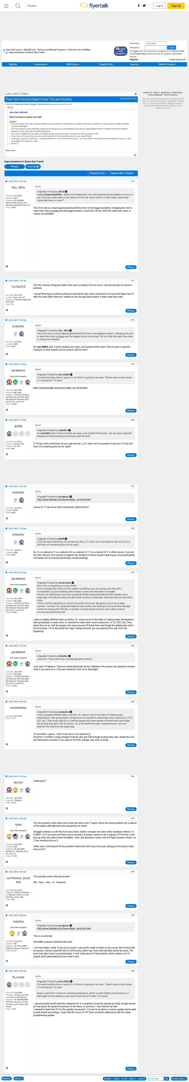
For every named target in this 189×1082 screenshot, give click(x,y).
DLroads (18, 977)
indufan (18, 921)
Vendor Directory (166, 64)
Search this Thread (121, 173)
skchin (18, 782)
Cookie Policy (176, 93)
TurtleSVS (18, 287)
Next (133, 1079)
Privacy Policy (140, 54)
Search (134, 64)
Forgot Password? (177, 59)
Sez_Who (18, 187)
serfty (134, 98)
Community (41, 64)
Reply (15, 166)
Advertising (165, 93)
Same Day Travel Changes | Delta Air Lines (32, 104)
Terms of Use (178, 51)
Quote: (10, 107)
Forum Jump (179, 1079)
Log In (159, 5)
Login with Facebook (120, 51)
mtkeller (18, 326)
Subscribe (33, 166)
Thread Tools (97, 173)
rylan (18, 824)
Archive (156, 93)
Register (134, 59)
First (107, 1079)
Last (142, 1079)
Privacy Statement (155, 95)
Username (135, 43)
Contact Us (147, 93)
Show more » (11, 150)
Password (134, 47)
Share (18, 1078)
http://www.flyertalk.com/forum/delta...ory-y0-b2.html (60, 388)
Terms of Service (170, 95)
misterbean (18, 708)
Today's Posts (106, 64)
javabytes (18, 370)
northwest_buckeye (18, 880)
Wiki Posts (73, 64)
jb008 (18, 426)
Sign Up (176, 5)
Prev (116, 1079)
